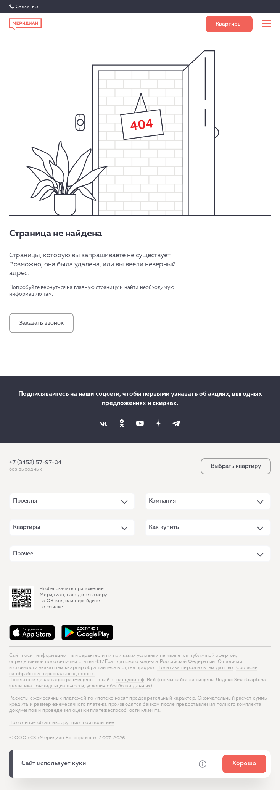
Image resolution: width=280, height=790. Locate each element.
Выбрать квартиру (229, 24)
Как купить (164, 527)
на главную (81, 287)
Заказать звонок (41, 323)
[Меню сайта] (266, 24)
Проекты (25, 501)
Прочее (23, 553)
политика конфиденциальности (47, 686)
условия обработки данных (119, 686)
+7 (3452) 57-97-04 (35, 462)
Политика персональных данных (195, 668)
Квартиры (26, 527)
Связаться (28, 7)
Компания (162, 501)
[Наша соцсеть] (103, 423)
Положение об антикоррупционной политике (61, 723)
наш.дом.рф (130, 680)
